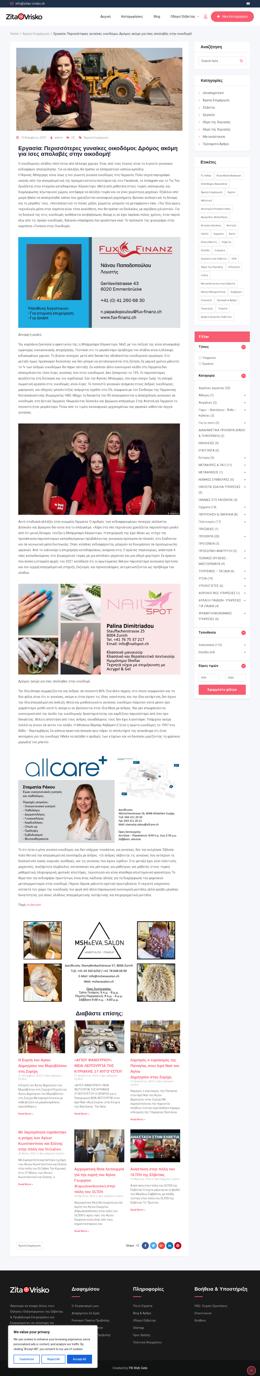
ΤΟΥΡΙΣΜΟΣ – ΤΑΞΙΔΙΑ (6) (216, 571)
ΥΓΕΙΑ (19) (206, 578)
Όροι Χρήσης (142, 1335)
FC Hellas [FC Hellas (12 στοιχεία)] (206, 175)
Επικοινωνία (203, 1313)
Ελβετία (209, 107)
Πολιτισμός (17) (210, 522)
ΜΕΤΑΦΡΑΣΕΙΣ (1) (211, 472)
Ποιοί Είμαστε (143, 1306)
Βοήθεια (200, 1320)
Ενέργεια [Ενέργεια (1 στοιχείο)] (220, 250)
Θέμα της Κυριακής (217, 122)
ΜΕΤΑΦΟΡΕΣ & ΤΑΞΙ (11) (215, 465)
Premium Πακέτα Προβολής (91, 1320)
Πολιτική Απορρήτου (147, 1342)
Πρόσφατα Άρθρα (216, 144)
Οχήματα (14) (207, 507)
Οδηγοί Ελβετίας (183, 16)
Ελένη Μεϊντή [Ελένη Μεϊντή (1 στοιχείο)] (209, 242)
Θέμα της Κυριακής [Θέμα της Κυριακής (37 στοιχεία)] (212, 267)
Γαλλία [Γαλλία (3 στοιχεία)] (204, 233)
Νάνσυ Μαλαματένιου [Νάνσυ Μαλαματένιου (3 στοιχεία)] (213, 292)
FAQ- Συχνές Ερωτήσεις (211, 1306)
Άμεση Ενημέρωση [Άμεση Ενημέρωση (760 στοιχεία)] (211, 192)
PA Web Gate (138, 1368)
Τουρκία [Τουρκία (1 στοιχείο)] (222, 308)
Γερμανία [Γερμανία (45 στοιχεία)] (218, 233)
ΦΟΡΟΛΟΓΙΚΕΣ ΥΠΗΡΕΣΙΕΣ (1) (219, 593)
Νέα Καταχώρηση (232, 16)
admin (58, 137)
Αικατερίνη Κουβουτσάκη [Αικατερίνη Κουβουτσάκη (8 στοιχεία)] (215, 208)
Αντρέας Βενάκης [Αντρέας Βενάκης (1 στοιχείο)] (211, 225)
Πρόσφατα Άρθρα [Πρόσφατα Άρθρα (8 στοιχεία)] (227, 300)
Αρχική (105, 16)
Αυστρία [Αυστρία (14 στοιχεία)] (231, 225)
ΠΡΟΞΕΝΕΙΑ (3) (209, 543)
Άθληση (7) (206, 395)
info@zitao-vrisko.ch (30, 3)
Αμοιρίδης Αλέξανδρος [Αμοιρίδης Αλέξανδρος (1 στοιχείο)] (214, 217)
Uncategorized (213, 93)
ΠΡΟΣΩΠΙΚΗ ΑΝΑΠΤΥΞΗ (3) (218, 551)
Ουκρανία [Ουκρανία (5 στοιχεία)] (206, 300)
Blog (157, 16)
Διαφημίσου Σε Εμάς (86, 1313)
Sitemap (138, 1328)
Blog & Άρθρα (142, 1313)
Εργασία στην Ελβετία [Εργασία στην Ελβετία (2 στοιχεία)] (213, 258)
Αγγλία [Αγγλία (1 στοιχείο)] (231, 192)
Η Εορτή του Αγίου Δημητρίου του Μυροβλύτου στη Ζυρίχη (42, 1066)
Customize (27, 1359)
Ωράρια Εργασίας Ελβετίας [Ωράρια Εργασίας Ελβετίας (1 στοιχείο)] (216, 316)
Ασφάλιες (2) (208, 402)
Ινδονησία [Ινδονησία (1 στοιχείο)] (234, 267)
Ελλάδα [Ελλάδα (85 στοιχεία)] (205, 250)
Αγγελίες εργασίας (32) (214, 388)
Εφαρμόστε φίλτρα (222, 690)
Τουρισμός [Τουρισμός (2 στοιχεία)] (207, 308)
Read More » (25, 1113)
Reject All (53, 1359)
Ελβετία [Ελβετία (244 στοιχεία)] (226, 242)
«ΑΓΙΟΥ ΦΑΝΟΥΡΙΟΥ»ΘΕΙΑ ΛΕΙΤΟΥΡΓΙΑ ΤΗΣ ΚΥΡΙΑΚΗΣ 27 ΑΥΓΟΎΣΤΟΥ (98, 1066)
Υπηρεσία (209, 358)
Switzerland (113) (210, 645)
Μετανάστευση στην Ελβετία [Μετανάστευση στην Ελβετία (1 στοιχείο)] (218, 283)
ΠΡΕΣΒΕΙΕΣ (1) (208, 529)
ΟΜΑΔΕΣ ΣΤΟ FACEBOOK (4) (218, 500)
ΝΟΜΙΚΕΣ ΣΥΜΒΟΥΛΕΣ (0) (216, 479)
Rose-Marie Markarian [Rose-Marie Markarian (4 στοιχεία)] (229, 175)
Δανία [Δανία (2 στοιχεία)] (232, 233)
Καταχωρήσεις (132, 16)
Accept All (79, 1359)
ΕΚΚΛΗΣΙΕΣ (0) (209, 443)
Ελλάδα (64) (207, 652)
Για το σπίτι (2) (209, 423)
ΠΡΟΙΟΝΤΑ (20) (209, 536)
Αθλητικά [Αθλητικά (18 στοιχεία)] (206, 200)
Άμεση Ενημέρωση (96, 137)
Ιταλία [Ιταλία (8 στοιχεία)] (204, 275)
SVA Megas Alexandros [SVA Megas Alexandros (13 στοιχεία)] (214, 184)
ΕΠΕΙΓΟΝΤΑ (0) (209, 450)
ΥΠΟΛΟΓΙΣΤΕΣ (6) (211, 586)
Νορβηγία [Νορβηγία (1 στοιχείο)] (236, 292)
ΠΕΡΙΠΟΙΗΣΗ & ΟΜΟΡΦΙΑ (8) (218, 514)
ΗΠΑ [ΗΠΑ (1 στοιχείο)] (234, 258)
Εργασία (209, 115)
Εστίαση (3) (206, 458)
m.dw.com (34, 905)
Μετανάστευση (214, 137)
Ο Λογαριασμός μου (85, 1306)
